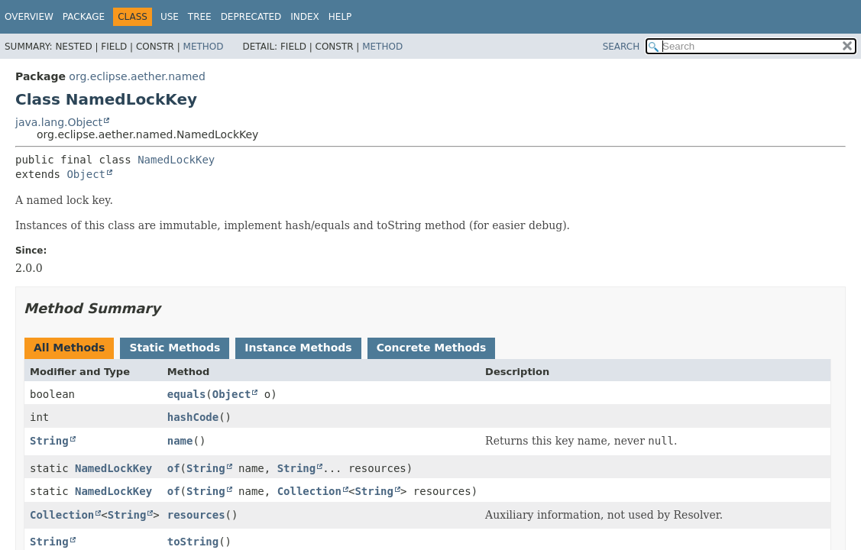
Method (203, 46)
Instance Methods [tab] (297, 347)
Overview (29, 16)
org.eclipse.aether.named (137, 76)
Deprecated (251, 16)
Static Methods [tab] (174, 347)
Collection (309, 491)
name (180, 441)
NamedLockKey (176, 160)
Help (340, 16)
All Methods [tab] (69, 347)
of (173, 468)
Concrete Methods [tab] (432, 347)
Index (304, 16)
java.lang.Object (58, 122)
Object (85, 174)
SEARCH (621, 46)
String (49, 441)
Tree (200, 16)
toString (192, 541)
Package (84, 16)
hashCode (192, 417)
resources (196, 515)
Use (169, 16)
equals (186, 394)
